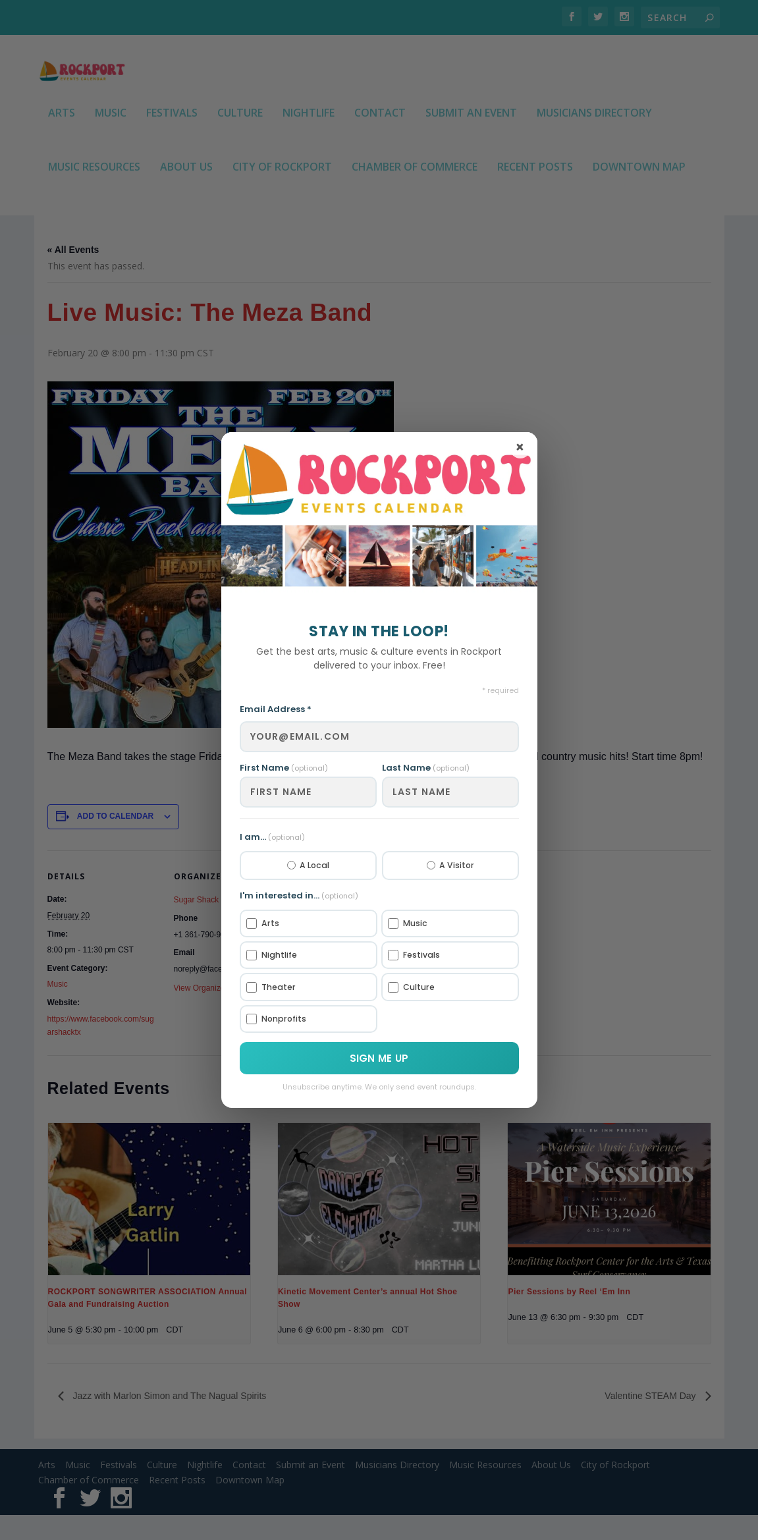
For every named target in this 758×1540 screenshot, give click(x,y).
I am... (272, 834)
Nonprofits (279, 1020)
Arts (264, 922)
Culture (413, 987)
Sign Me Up (379, 1061)
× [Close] (520, 445)
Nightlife (274, 955)
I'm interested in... (299, 894)
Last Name (426, 765)
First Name (284, 765)
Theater (272, 987)
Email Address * (275, 707)
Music (409, 922)
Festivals (416, 955)
